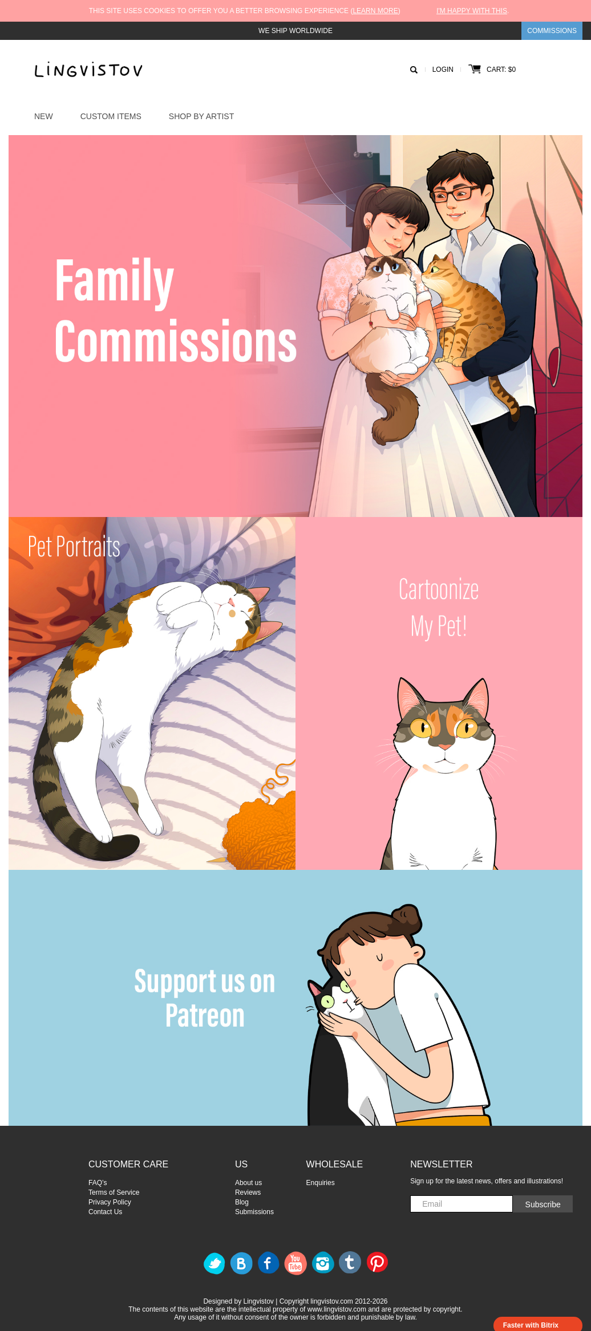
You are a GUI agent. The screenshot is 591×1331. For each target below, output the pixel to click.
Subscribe (543, 1204)
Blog (242, 1202)
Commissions (552, 31)
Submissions (254, 1212)
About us (248, 1183)
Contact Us (105, 1212)
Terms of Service (113, 1192)
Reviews (248, 1192)
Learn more (375, 11)
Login (443, 70)
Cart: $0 (492, 70)
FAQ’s (97, 1183)
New (43, 116)
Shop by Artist (201, 116)
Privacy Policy (109, 1202)
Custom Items (110, 116)
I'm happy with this (471, 11)
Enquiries (320, 1183)
